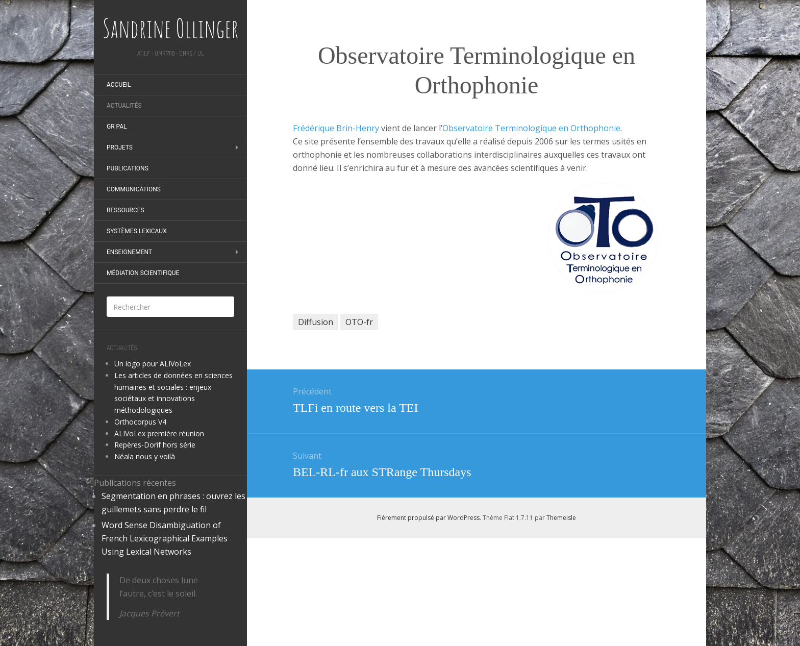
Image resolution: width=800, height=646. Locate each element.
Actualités (124, 105)
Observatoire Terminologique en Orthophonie (531, 128)
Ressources (125, 210)
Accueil (119, 84)
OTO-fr (359, 322)
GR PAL (117, 126)
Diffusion (315, 322)
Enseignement (129, 252)
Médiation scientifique (143, 273)
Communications (134, 189)
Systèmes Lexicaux (137, 231)
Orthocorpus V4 (140, 422)
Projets (120, 147)
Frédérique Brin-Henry (336, 128)
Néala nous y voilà (144, 456)
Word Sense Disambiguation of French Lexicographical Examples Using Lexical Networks (165, 538)
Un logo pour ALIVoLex (152, 363)
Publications (127, 168)
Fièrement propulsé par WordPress (428, 517)
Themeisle (561, 517)
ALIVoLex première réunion (159, 433)
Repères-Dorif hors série (154, 445)
